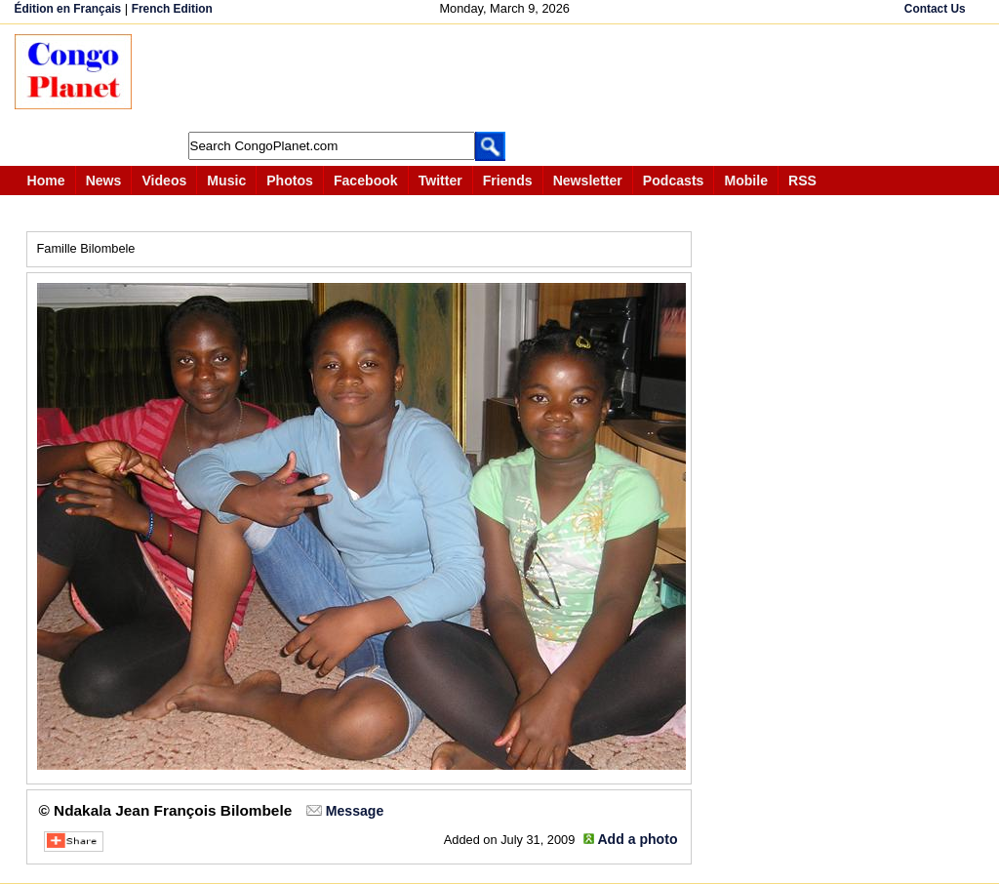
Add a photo (637, 839)
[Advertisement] (506, 78)
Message (354, 811)
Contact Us (935, 9)
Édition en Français (68, 9)
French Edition (172, 9)
